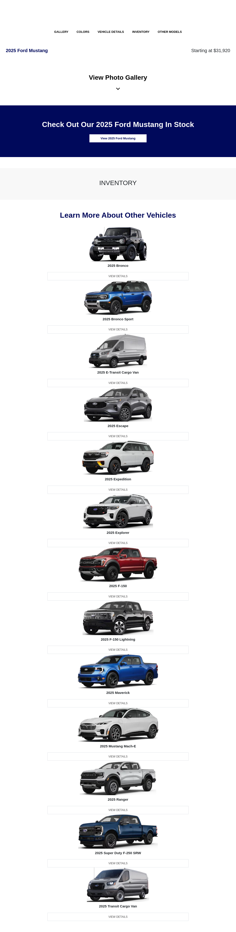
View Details (117, 276)
